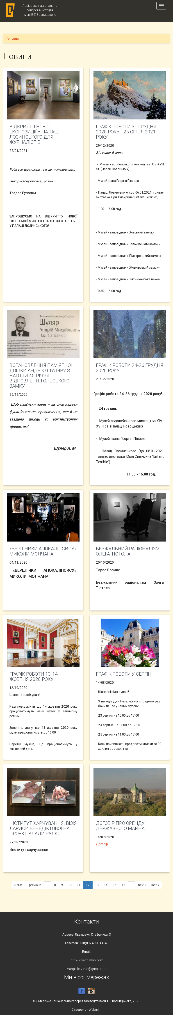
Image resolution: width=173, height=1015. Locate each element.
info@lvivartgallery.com (86, 960)
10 (70, 885)
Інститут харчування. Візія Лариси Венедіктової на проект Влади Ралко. (43, 828)
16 (123, 885)
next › (142, 885)
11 (78, 885)
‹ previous (34, 885)
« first (18, 885)
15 (114, 885)
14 (106, 885)
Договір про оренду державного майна (120, 825)
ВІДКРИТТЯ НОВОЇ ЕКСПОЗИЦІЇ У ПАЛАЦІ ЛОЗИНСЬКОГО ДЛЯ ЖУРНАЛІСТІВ (34, 134)
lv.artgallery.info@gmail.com (86, 969)
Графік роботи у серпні (124, 674)
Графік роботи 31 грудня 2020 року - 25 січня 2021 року (126, 132)
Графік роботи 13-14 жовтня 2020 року (33, 676)
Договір (102, 844)
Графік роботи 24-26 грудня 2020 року (129, 367)
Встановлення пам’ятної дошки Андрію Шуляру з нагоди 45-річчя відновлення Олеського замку (40, 375)
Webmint (95, 1010)
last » (155, 885)
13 (97, 885)
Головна (13, 39)
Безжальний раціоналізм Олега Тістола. (128, 551)
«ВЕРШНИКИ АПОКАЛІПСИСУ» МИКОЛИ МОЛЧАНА (43, 551)
